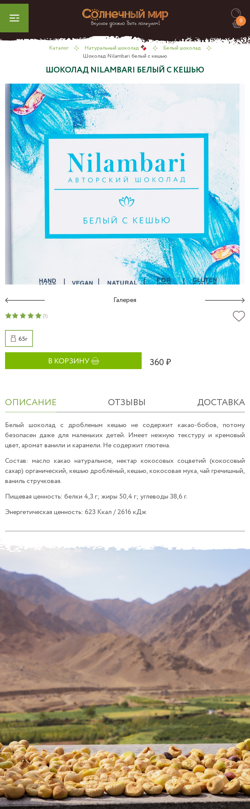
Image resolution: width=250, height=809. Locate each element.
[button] (239, 13)
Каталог (58, 48)
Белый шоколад (182, 48)
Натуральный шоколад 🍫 (115, 48)
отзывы (127, 402)
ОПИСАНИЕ (31, 402)
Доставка (221, 402)
